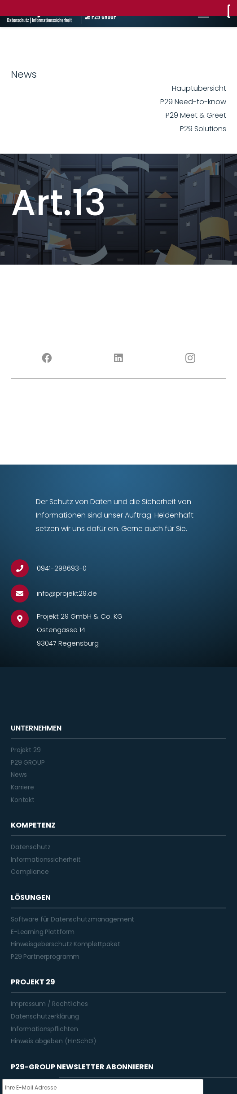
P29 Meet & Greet (196, 115)
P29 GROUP (28, 762)
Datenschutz (30, 846)
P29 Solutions (203, 129)
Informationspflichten (44, 1028)
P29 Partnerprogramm (45, 956)
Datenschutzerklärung (45, 1016)
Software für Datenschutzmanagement (72, 919)
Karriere (22, 787)
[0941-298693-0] (24, 568)
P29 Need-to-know (193, 102)
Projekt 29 (26, 749)
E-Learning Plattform (43, 931)
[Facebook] (47, 358)
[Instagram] (190, 358)
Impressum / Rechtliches (49, 1003)
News (18, 774)
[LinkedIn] (118, 358)
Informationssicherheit (46, 859)
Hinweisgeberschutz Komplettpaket (65, 943)
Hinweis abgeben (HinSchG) (54, 1040)
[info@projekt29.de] (24, 593)
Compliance (30, 871)
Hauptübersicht (199, 88)
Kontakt (23, 799)
